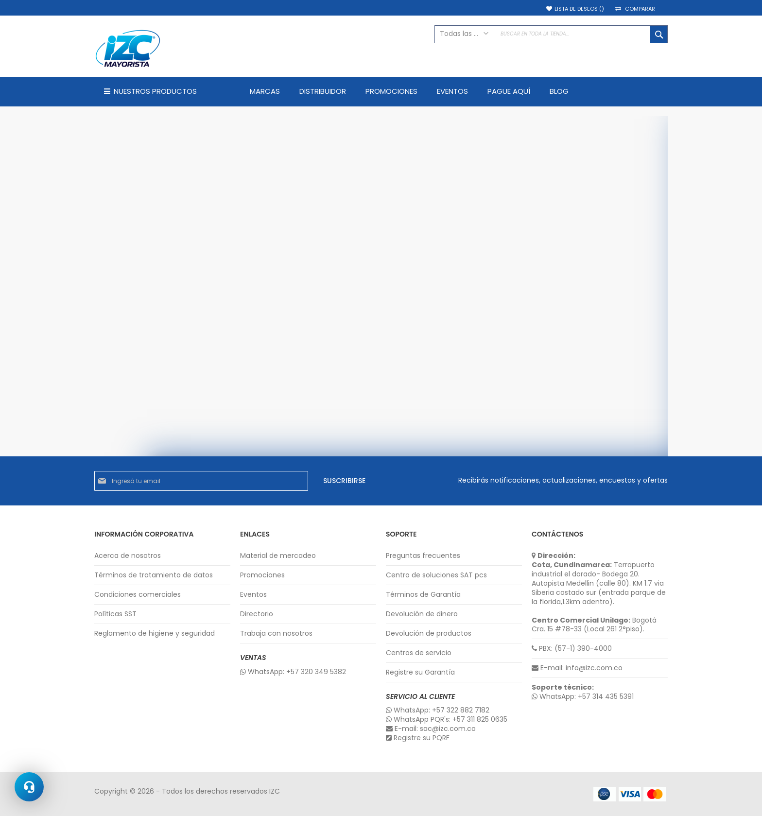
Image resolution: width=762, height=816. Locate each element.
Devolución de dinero (422, 614)
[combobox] (551, 34)
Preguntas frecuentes (423, 555)
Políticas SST (115, 614)
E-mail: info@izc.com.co (577, 668)
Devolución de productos (428, 633)
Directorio (256, 614)
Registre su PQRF (418, 738)
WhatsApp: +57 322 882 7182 (437, 710)
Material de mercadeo (278, 555)
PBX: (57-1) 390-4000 (572, 648)
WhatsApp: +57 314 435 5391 (583, 696)
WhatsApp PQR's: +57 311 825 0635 (446, 719)
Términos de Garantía (423, 594)
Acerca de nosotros (127, 555)
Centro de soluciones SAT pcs (436, 575)
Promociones (262, 575)
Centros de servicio (418, 653)
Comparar (640, 9)
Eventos (253, 594)
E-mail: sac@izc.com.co (431, 728)
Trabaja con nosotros (276, 633)
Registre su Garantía (420, 672)
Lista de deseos (579, 9)
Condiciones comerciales (137, 594)
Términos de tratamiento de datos (153, 575)
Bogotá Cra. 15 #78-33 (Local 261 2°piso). (594, 625)
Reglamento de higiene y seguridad (154, 633)
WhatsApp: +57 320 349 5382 (293, 672)
